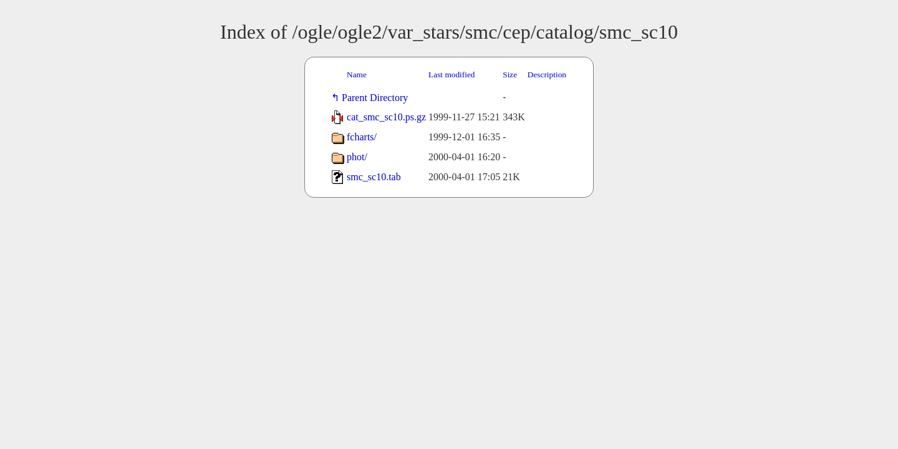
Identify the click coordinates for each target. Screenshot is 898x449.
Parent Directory (377, 97)
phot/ (357, 157)
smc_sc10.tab (374, 176)
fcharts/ (362, 137)
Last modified (451, 74)
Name (357, 74)
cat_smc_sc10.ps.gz (386, 117)
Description (547, 74)
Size (510, 74)
